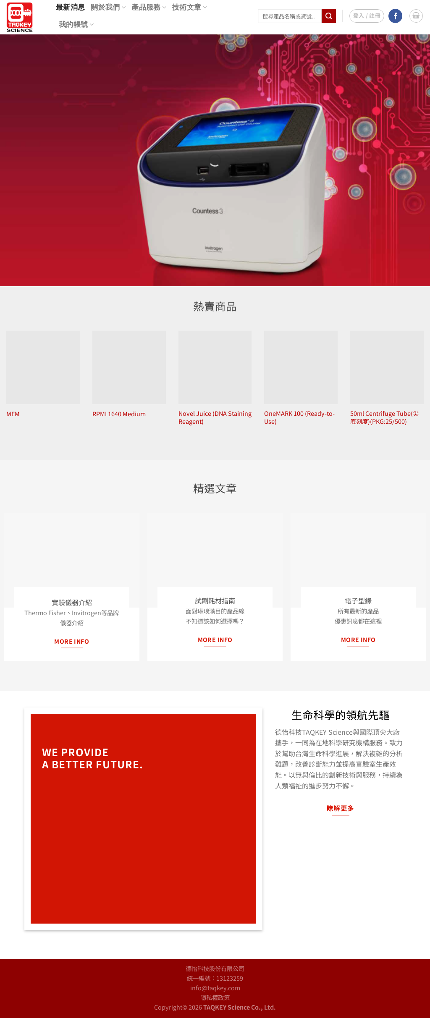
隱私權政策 (215, 997)
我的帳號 (76, 25)
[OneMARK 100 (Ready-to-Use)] (301, 367)
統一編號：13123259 (215, 978)
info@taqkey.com (215, 987)
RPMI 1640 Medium (119, 414)
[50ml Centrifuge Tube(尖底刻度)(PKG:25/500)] (387, 367)
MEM (13, 414)
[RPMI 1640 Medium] (129, 367)
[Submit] (329, 16)
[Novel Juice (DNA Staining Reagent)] (215, 367)
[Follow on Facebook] (395, 16)
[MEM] (43, 367)
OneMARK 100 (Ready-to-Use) (299, 417)
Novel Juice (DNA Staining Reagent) (215, 417)
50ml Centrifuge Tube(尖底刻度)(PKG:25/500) (384, 417)
